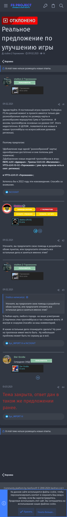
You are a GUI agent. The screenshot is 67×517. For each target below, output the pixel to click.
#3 (63, 290)
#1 (63, 104)
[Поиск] (61, 5)
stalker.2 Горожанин (14, 53)
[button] (6, 6)
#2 (63, 240)
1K (44, 53)
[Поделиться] (59, 104)
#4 (63, 387)
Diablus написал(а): (15, 297)
